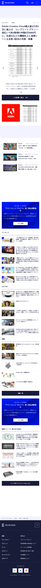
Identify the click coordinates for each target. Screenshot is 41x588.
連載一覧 (20, 393)
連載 (3, 536)
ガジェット (5, 543)
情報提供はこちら (24, 558)
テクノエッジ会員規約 (26, 547)
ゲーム (3, 547)
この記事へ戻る (20, 97)
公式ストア (5, 558)
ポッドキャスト (6, 554)
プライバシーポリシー (26, 539)
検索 (27, 3)
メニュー (32, 3)
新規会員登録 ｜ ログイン (37, 3)
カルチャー (5, 551)
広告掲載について (24, 554)
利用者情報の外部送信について (28, 543)
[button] (3, 68)
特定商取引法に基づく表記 (27, 551)
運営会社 (22, 536)
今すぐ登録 (20, 223)
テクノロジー (5, 539)
